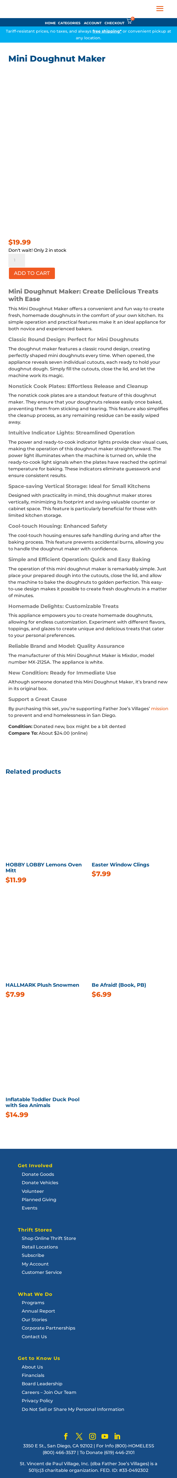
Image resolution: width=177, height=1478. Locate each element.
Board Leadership (42, 1383)
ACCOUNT (92, 23)
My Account (35, 1264)
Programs (33, 1302)
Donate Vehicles (40, 1182)
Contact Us (34, 1336)
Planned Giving (39, 1199)
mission (159, 708)
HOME (50, 23)
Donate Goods (38, 1174)
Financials (33, 1375)
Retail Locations (40, 1247)
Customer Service (42, 1272)
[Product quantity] (16, 260)
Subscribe (33, 1255)
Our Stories (34, 1319)
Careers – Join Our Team (49, 1392)
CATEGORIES (69, 23)
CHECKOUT (114, 23)
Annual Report (38, 1311)
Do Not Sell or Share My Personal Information (73, 1409)
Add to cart (32, 273)
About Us (32, 1367)
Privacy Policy (37, 1400)
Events (29, 1208)
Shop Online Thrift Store (49, 1238)
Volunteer (33, 1191)
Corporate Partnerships (48, 1328)
